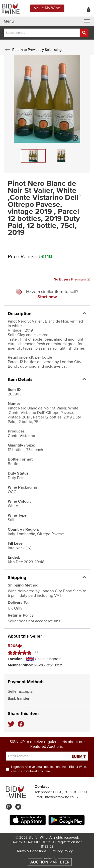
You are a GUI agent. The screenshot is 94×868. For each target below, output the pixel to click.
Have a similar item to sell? (47, 294)
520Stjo (15, 646)
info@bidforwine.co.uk (61, 797)
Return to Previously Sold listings (33, 50)
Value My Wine (47, 8)
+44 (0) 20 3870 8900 (70, 792)
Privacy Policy (62, 851)
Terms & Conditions (32, 851)
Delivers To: (18, 602)
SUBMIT (79, 757)
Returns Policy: (21, 615)
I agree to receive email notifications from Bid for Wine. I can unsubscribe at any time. (49, 769)
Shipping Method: (23, 585)
